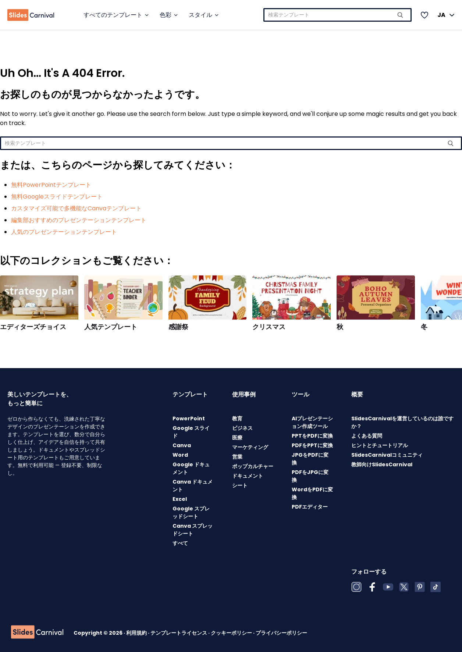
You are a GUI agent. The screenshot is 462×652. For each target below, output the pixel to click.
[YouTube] (388, 587)
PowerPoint (189, 418)
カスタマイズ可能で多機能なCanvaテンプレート (76, 208)
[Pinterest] (420, 587)
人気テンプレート (110, 327)
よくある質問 (366, 435)
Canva (182, 445)
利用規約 (137, 633)
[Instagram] (356, 587)
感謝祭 (178, 327)
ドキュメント (247, 476)
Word (180, 455)
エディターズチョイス (33, 327)
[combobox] (337, 15)
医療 (237, 437)
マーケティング (250, 447)
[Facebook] (372, 587)
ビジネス (242, 428)
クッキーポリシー (232, 633)
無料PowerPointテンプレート (51, 185)
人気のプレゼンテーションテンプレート (64, 232)
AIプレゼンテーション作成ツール (312, 422)
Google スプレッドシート (191, 512)
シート (240, 485)
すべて (180, 543)
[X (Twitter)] (404, 587)
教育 (237, 418)
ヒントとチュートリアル (379, 445)
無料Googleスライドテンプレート (57, 196)
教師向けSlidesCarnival (381, 464)
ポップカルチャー (252, 466)
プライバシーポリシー (281, 633)
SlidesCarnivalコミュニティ (387, 455)
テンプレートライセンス (179, 633)
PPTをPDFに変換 (312, 435)
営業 (237, 456)
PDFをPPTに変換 (312, 445)
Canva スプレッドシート (193, 529)
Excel (180, 499)
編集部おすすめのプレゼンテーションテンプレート (78, 220)
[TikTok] (435, 587)
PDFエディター (310, 506)
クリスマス (268, 327)
